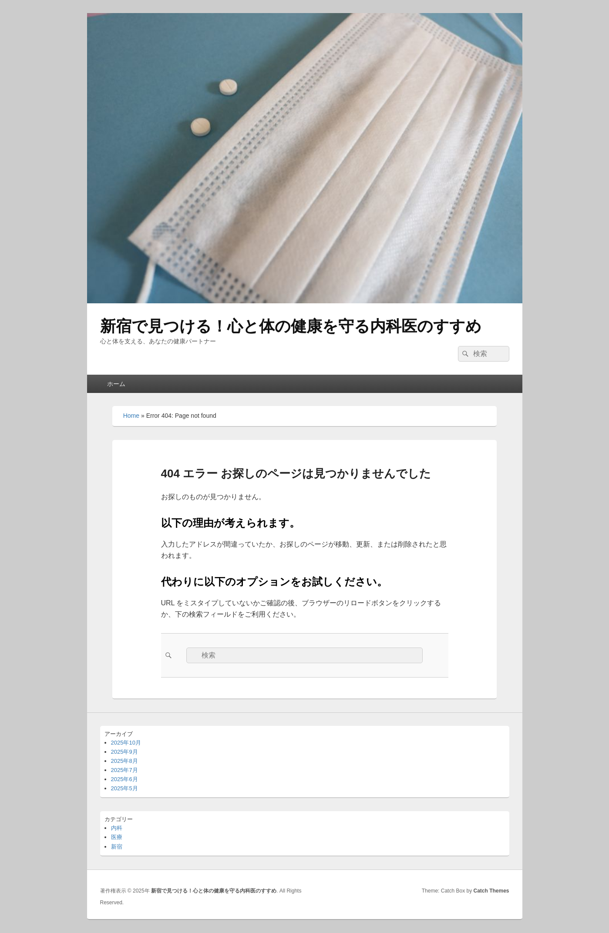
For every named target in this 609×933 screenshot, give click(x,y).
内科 (116, 828)
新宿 (116, 846)
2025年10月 (126, 742)
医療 (116, 837)
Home (131, 415)
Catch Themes (491, 891)
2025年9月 (124, 751)
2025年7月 (124, 770)
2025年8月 (124, 761)
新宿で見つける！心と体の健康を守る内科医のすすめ (290, 326)
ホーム (116, 383)
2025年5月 (124, 788)
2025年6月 (124, 779)
